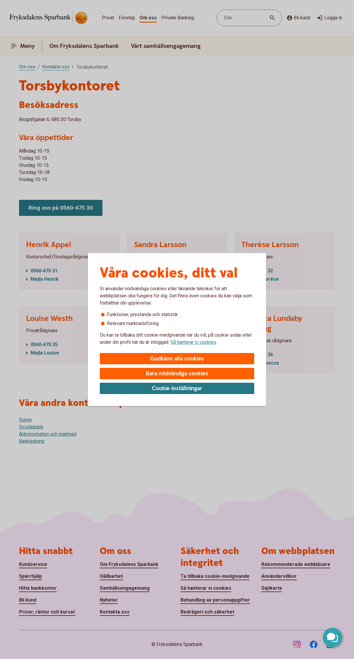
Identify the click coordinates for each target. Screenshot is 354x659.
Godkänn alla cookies (177, 359)
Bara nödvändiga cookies (177, 373)
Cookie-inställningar (177, 388)
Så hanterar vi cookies (193, 342)
